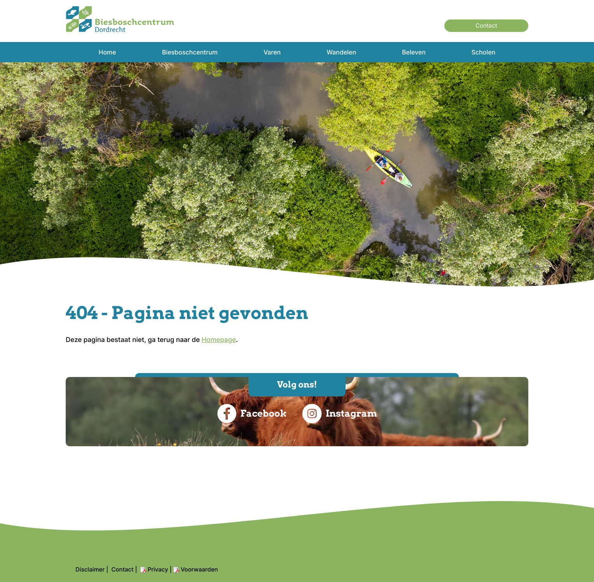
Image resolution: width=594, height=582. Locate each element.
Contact (486, 25)
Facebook (252, 413)
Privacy (158, 569)
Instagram (339, 413)
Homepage (218, 340)
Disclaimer (90, 569)
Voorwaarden (199, 569)
